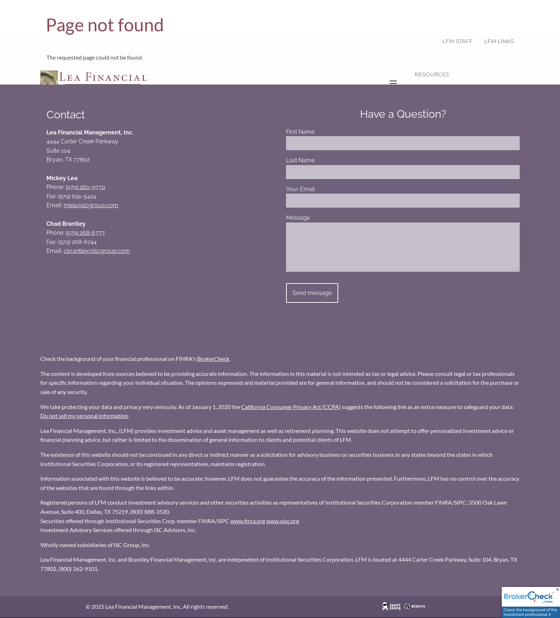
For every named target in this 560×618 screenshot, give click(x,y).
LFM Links (499, 41)
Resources (432, 74)
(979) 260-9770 (85, 187)
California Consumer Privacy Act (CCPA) (291, 407)
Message (325, 218)
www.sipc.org (282, 521)
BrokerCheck (213, 359)
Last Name (327, 160)
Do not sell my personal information (84, 416)
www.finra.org (247, 521)
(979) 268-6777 (85, 233)
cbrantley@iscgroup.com (97, 251)
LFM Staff (457, 41)
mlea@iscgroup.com (91, 205)
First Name (327, 132)
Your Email (327, 189)
